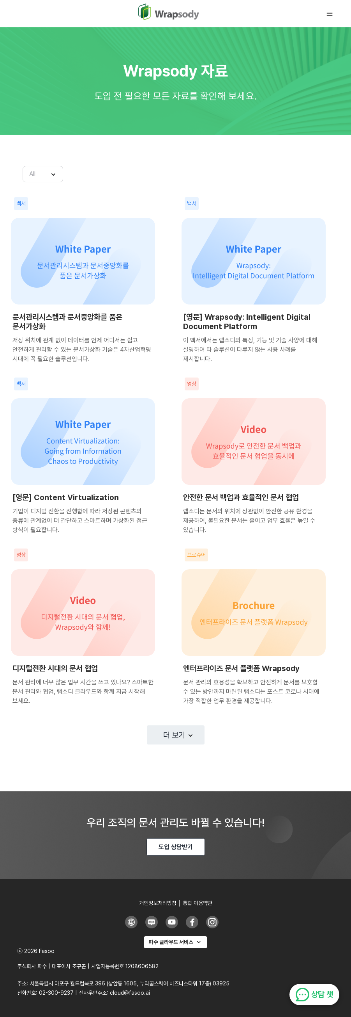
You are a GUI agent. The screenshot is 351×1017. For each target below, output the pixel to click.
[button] (333, 14)
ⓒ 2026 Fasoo (36, 951)
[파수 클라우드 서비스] (175, 942)
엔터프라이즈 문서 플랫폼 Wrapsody (241, 668)
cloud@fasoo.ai (130, 993)
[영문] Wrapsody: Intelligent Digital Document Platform (246, 321)
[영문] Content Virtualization (65, 497)
